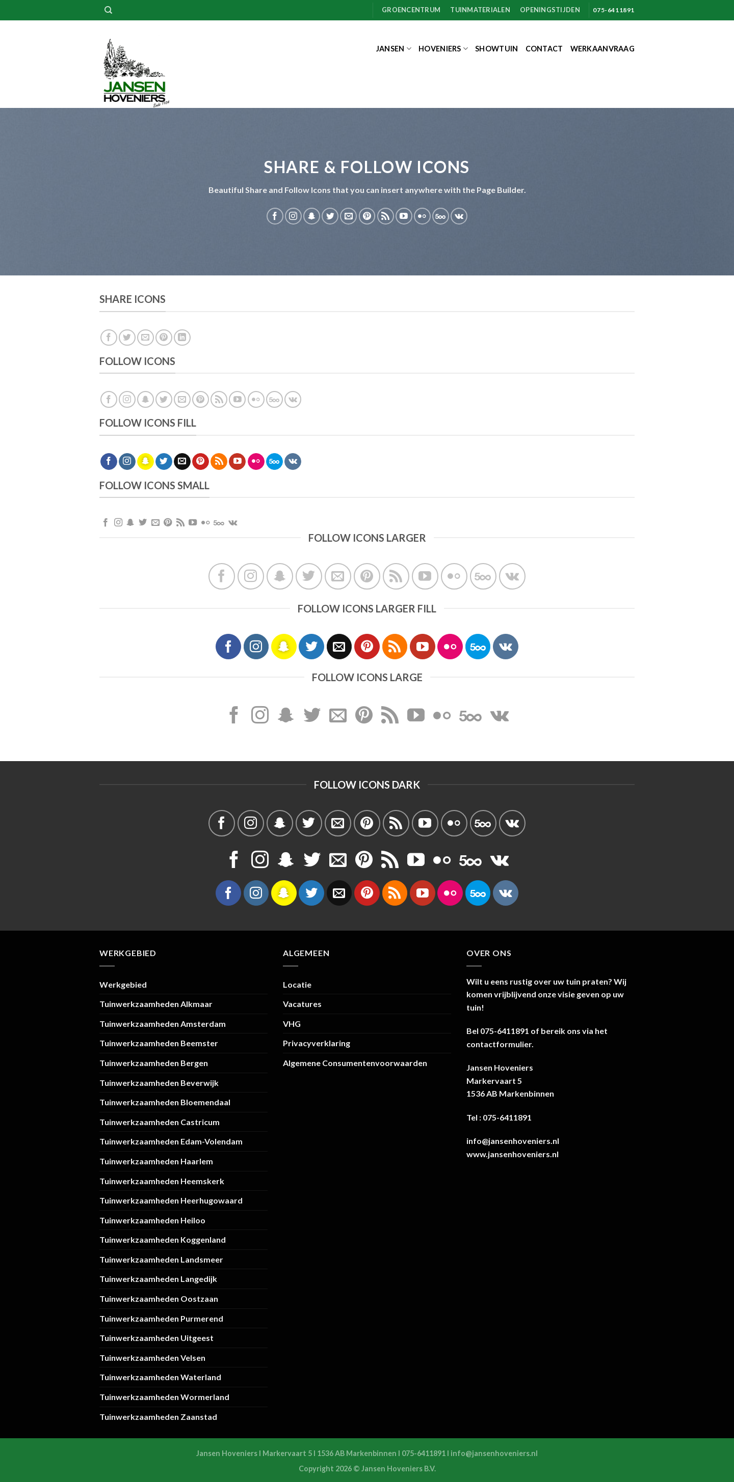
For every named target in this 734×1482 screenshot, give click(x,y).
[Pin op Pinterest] (163, 337)
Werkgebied (123, 984)
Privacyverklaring (316, 1043)
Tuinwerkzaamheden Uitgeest (156, 1338)
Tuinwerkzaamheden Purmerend (161, 1318)
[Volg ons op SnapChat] (311, 216)
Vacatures (302, 1004)
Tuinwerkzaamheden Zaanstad (158, 1416)
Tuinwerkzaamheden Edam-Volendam (171, 1141)
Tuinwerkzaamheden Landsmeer (161, 1259)
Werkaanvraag (602, 48)
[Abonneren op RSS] (385, 216)
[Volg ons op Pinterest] (367, 216)
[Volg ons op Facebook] (275, 216)
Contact (544, 48)
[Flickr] (422, 216)
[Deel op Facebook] (108, 337)
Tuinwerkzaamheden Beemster (158, 1043)
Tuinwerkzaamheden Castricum (159, 1122)
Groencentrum (411, 10)
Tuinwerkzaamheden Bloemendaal (164, 1102)
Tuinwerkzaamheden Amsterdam (162, 1023)
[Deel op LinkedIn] (182, 337)
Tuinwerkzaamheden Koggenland (162, 1239)
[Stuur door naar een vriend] (145, 337)
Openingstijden (550, 10)
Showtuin (496, 48)
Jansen (393, 48)
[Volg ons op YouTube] (404, 216)
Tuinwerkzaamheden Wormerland (164, 1397)
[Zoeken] (108, 10)
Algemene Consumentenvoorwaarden (355, 1063)
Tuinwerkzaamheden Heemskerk (161, 1181)
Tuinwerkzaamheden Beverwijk (159, 1082)
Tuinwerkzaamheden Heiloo (152, 1220)
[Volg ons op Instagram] (293, 216)
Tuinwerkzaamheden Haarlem (156, 1161)
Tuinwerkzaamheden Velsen (152, 1357)
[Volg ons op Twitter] (330, 216)
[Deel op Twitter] (127, 337)
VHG (292, 1023)
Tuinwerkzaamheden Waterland (160, 1377)
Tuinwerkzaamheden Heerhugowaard (171, 1200)
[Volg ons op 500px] (440, 216)
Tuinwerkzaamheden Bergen (153, 1063)
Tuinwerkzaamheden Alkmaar (156, 1004)
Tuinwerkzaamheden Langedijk (158, 1278)
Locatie (297, 984)
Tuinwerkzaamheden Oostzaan (158, 1298)
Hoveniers (443, 48)
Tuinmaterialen (480, 10)
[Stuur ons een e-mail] (348, 216)
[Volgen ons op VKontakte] (459, 216)
